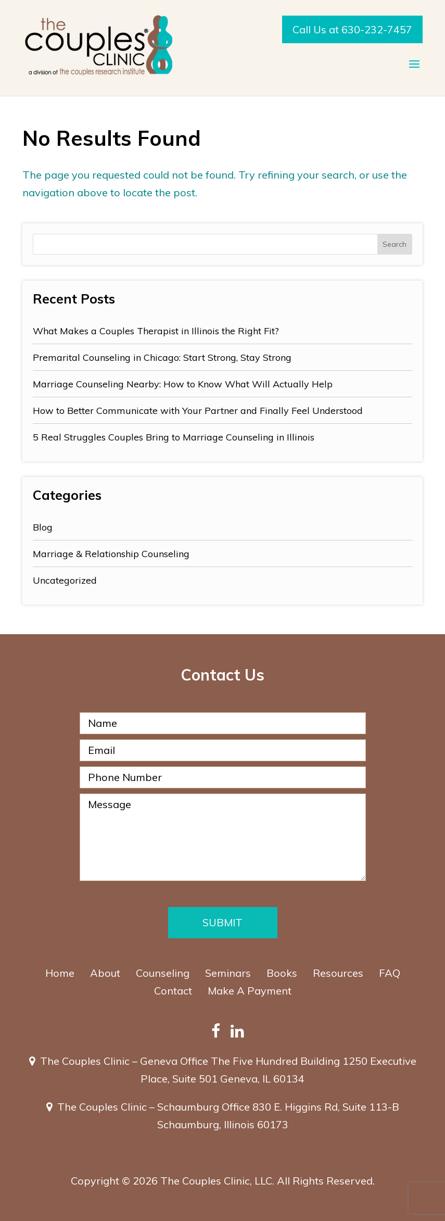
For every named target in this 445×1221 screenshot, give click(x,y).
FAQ (389, 972)
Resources (338, 972)
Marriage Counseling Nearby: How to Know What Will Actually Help (183, 384)
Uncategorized (65, 580)
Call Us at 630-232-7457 (352, 29)
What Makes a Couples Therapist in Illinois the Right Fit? (156, 331)
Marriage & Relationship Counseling (111, 554)
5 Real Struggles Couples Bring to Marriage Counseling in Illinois (173, 437)
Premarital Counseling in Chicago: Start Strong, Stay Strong (162, 357)
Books (281, 972)
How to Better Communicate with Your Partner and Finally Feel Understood (198, 411)
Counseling (162, 972)
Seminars (228, 972)
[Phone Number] (223, 777)
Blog (43, 527)
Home (59, 972)
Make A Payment (249, 990)
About (105, 972)
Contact (173, 990)
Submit (222, 922)
